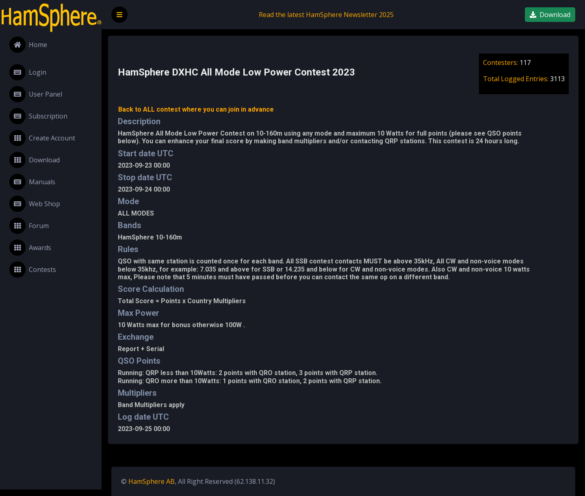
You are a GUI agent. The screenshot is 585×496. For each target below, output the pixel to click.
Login (27, 72)
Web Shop (34, 204)
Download (34, 160)
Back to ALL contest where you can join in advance (196, 109)
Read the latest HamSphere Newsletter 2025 (326, 14)
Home (28, 45)
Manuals (32, 182)
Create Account (42, 138)
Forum (29, 226)
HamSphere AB (151, 481)
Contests (32, 269)
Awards (30, 247)
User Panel (35, 94)
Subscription (38, 116)
